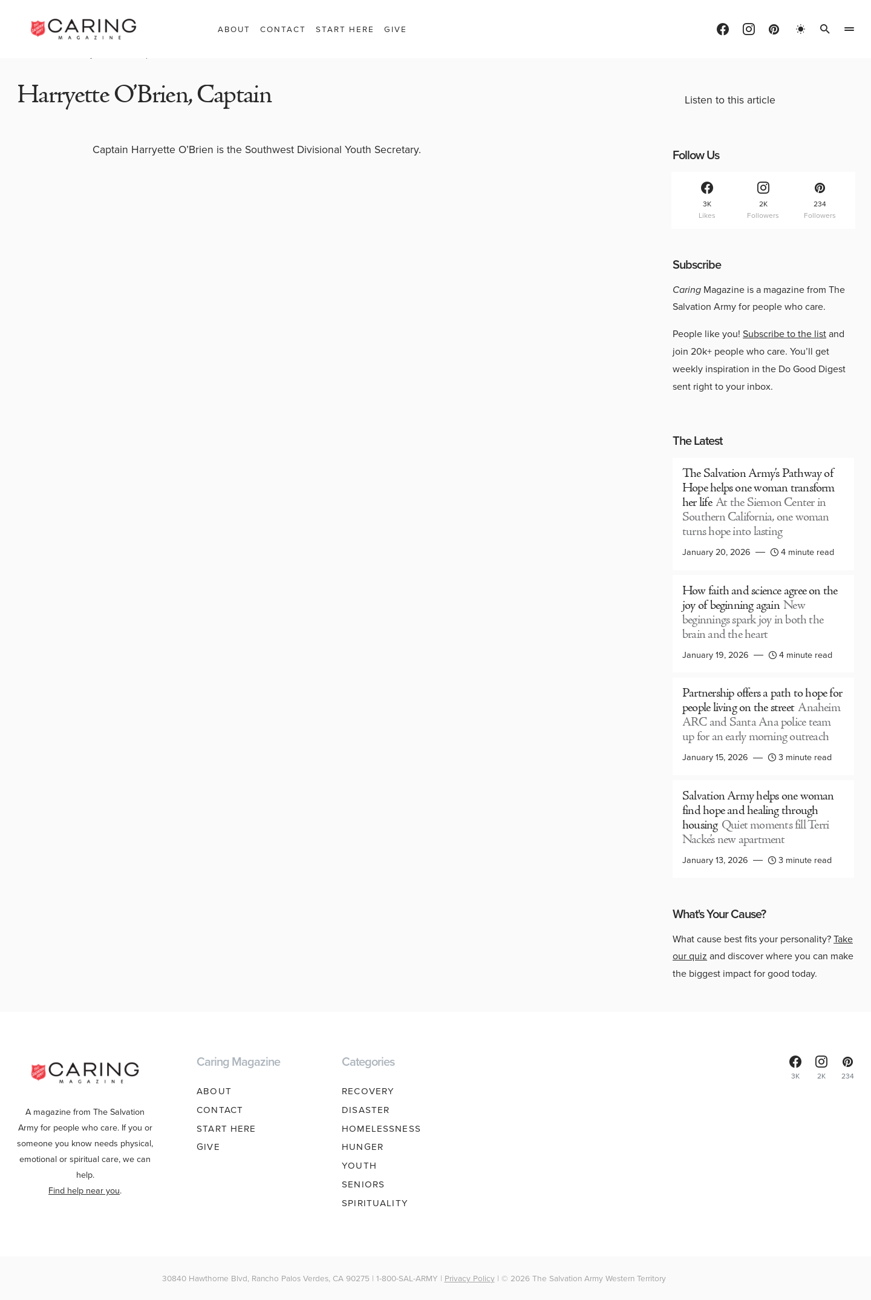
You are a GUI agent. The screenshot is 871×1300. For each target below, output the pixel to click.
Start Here (226, 1128)
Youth (359, 1165)
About (214, 1091)
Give (208, 1147)
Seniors (363, 1184)
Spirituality (375, 1203)
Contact (220, 1110)
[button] (801, 29)
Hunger (362, 1147)
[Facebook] (723, 29)
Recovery (368, 1091)
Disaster (366, 1110)
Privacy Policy (470, 1278)
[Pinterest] (774, 29)
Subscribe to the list (784, 334)
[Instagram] (749, 29)
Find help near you (84, 1190)
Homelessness (381, 1128)
